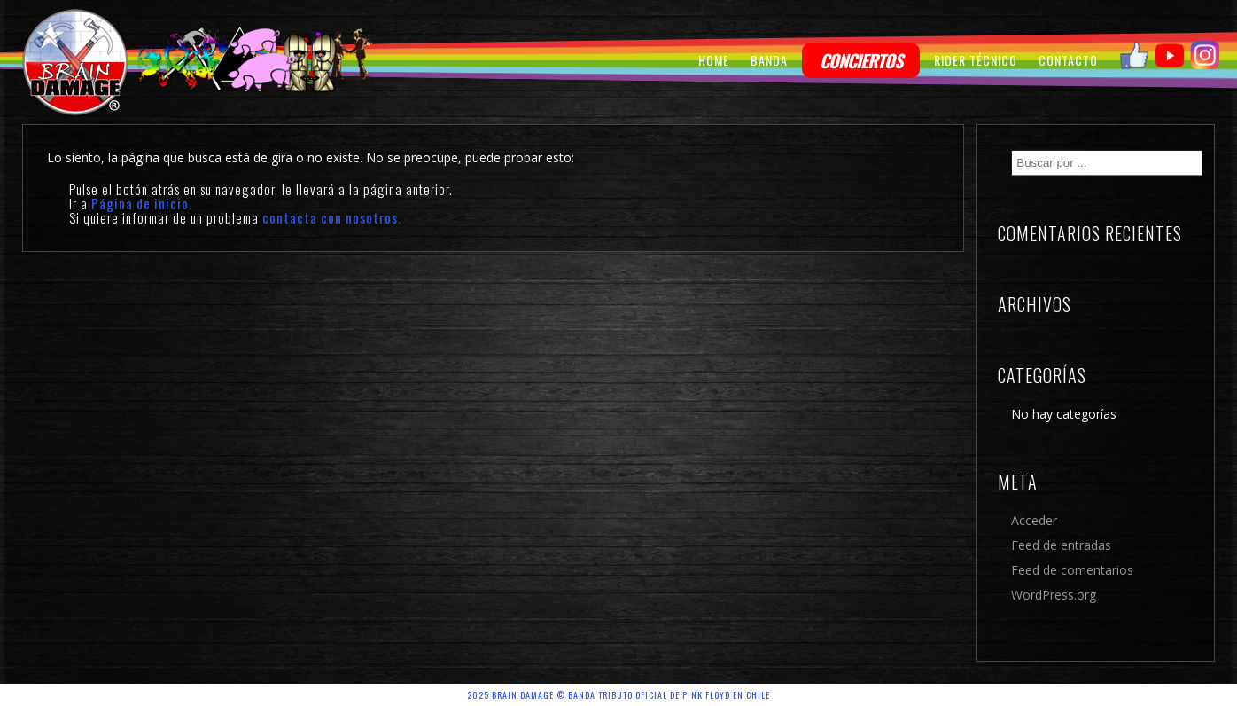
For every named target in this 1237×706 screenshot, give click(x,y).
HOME (713, 60)
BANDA (769, 60)
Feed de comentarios (1072, 569)
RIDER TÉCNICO (975, 60)
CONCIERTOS (861, 60)
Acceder (1034, 520)
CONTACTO (1068, 60)
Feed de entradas (1061, 545)
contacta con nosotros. (331, 217)
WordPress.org (1053, 594)
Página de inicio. (141, 203)
